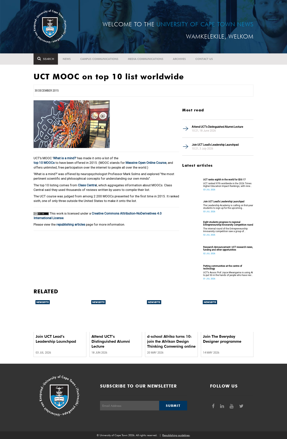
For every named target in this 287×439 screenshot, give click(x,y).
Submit (173, 406)
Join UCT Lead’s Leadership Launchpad (215, 144)
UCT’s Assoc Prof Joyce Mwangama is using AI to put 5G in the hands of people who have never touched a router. (228, 274)
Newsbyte (42, 302)
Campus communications (99, 58)
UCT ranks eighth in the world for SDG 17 (224, 179)
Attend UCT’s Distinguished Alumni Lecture (217, 126)
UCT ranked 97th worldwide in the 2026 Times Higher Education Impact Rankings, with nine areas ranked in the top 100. (227, 184)
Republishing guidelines (176, 435)
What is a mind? (64, 158)
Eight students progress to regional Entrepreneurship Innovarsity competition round (228, 223)
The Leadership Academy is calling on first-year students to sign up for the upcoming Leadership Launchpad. (228, 206)
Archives (179, 58)
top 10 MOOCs (44, 163)
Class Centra (87, 185)
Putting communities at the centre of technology (222, 267)
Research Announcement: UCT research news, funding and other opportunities (228, 248)
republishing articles (70, 224)
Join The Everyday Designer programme (222, 339)
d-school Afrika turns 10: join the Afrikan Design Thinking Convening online (171, 341)
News (67, 58)
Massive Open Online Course (146, 163)
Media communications (145, 58)
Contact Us (204, 58)
